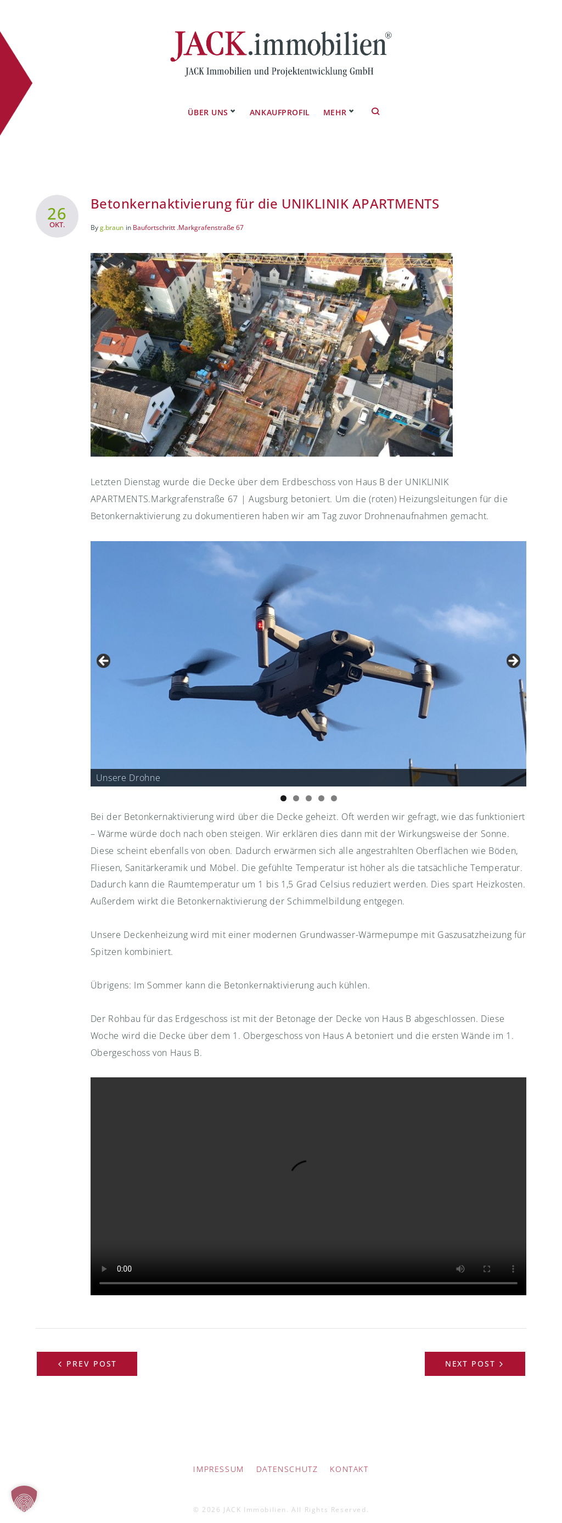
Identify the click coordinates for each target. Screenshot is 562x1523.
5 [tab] (334, 789)
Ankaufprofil (234, 103)
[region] (308, 655)
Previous (104, 652)
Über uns (162, 103)
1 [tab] (283, 789)
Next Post (470, 1354)
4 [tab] (321, 789)
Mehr (380, 103)
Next (512, 652)
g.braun (111, 218)
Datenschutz (287, 1460)
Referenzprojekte (316, 103)
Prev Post (91, 1354)
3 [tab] (309, 789)
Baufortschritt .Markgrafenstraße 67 (188, 218)
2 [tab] (296, 789)
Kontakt (349, 1460)
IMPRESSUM (218, 1460)
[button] (24, 1499)
